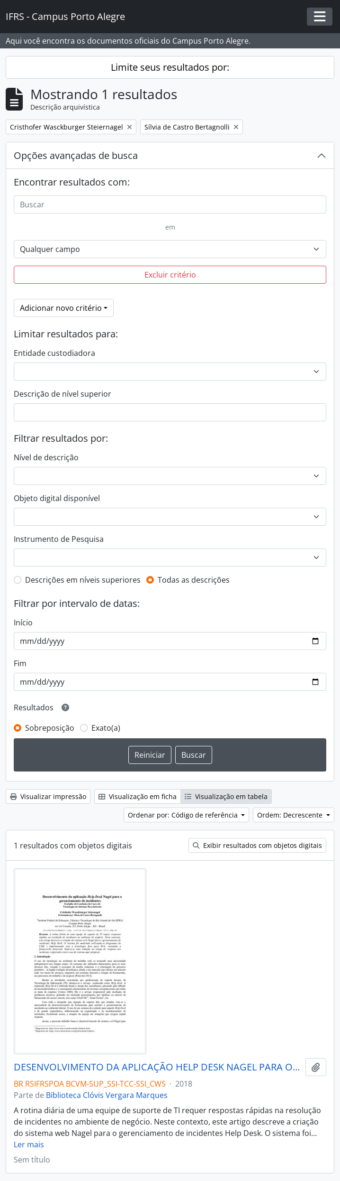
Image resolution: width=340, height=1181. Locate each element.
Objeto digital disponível (57, 498)
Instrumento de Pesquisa (59, 539)
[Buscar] (170, 204)
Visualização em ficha (137, 796)
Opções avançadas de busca (76, 155)
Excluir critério (170, 275)
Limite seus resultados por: (170, 67)
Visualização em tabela (226, 796)
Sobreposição (49, 728)
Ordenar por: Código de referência (184, 814)
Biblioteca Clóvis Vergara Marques (107, 1095)
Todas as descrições (194, 580)
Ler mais (29, 1144)
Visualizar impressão (48, 796)
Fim (20, 663)
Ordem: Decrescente (290, 814)
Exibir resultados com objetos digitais (257, 845)
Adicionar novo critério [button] (61, 308)
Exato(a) (105, 728)
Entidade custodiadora (54, 353)
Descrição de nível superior (62, 394)
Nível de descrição (46, 457)
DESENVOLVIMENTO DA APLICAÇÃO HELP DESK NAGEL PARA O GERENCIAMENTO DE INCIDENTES (158, 1067)
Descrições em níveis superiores (83, 580)
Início (23, 622)
